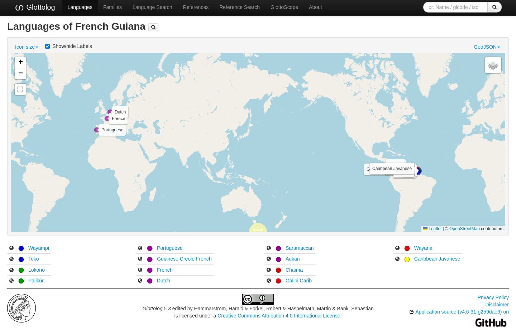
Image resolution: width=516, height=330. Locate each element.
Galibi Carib (299, 280)
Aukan (293, 259)
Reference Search (239, 7)
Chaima (294, 270)
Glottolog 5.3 (156, 308)
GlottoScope (284, 7)
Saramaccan (300, 248)
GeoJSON (487, 47)
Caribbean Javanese (437, 259)
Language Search (152, 7)
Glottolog (34, 7)
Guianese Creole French (184, 259)
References (196, 7)
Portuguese (170, 248)
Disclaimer (497, 304)
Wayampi (38, 248)
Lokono (36, 270)
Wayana (423, 248)
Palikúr (36, 280)
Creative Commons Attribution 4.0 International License (279, 316)
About (315, 7)
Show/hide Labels (68, 46)
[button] (418, 172)
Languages (80, 7)
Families (112, 7)
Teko (33, 259)
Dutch (163, 280)
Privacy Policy (493, 297)
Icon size (26, 47)
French (165, 270)
